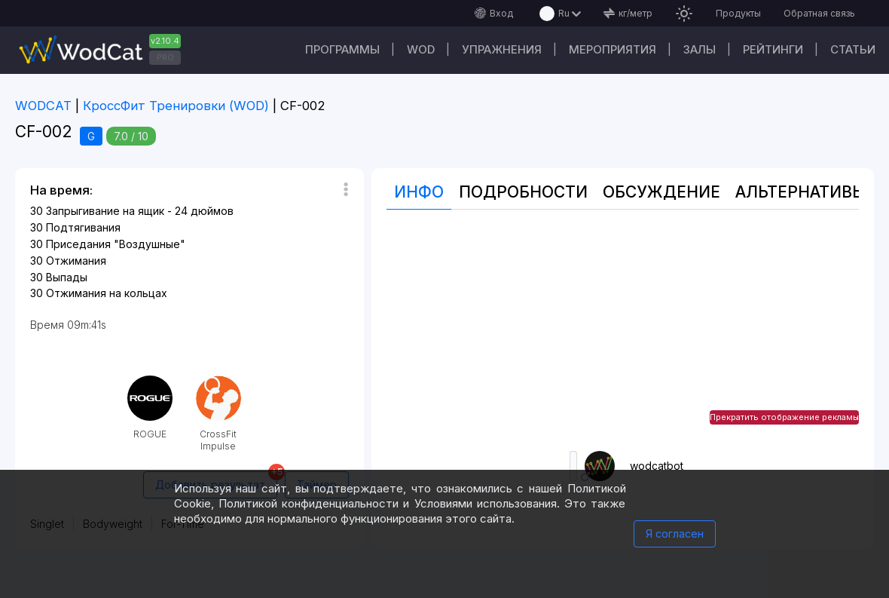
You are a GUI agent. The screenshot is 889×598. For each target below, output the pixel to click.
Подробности (523, 191)
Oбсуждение (661, 191)
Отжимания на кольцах (106, 293)
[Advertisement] (622, 330)
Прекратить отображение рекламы (784, 417)
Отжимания (76, 260)
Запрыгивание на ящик (105, 210)
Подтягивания (83, 227)
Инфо (419, 191)
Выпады (66, 277)
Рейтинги (773, 49)
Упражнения (502, 49)
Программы (342, 49)
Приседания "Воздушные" (115, 244)
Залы (699, 49)
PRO (165, 57)
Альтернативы (800, 191)
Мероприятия (612, 49)
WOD (421, 49)
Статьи (852, 49)
